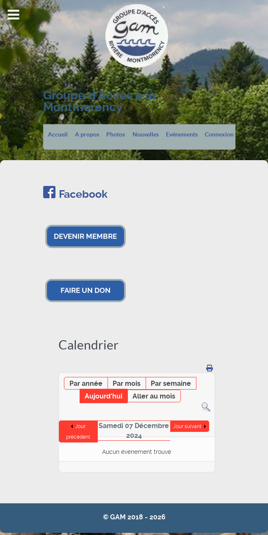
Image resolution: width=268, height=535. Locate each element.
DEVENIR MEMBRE (85, 236)
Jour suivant (187, 426)
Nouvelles (146, 135)
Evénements (182, 135)
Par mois (127, 383)
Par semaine (171, 383)
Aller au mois (154, 396)
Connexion (219, 135)
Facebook (83, 194)
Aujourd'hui (103, 396)
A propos (87, 135)
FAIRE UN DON (86, 290)
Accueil (58, 135)
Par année (85, 383)
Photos (115, 135)
